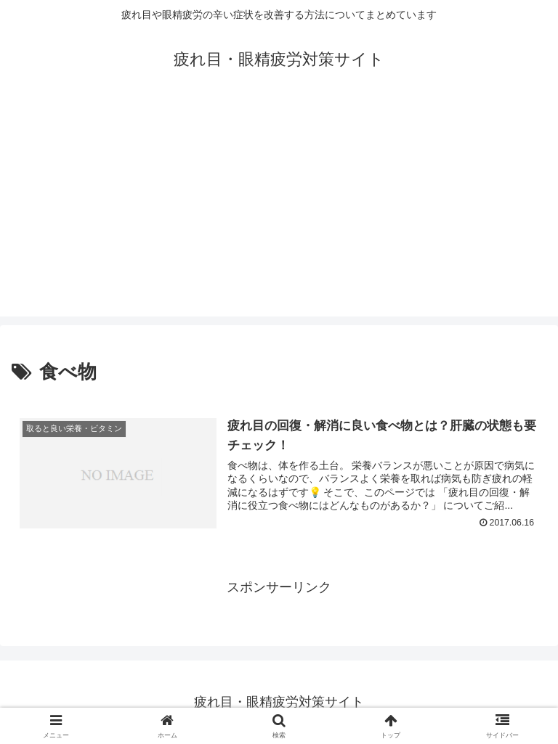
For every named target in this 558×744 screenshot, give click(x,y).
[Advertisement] (279, 214)
